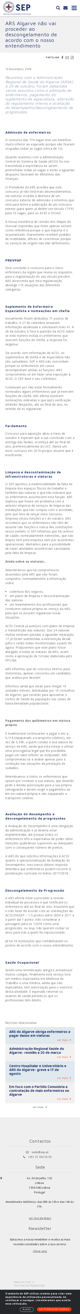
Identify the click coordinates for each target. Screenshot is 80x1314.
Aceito (27, 1309)
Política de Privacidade (29, 1285)
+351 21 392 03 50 (40, 1157)
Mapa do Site (22, 1282)
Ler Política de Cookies (54, 1309)
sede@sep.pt (40, 1152)
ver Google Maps (40, 1218)
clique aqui (40, 1251)
